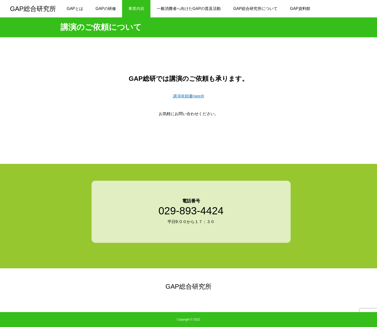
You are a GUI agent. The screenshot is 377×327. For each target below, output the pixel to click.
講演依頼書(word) (188, 96)
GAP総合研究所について (255, 8)
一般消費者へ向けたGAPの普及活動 (189, 8)
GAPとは (75, 8)
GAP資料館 (300, 8)
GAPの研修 (106, 8)
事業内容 (136, 8)
